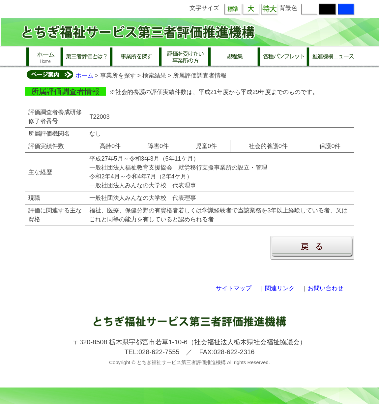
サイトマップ (233, 288)
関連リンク (280, 288)
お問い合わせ (325, 288)
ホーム (84, 75)
